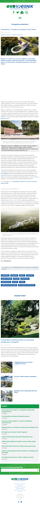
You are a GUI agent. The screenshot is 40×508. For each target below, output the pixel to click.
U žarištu (20, 491)
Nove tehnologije (20, 488)
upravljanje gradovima (9, 285)
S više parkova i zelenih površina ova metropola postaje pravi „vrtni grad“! (17, 341)
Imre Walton (4, 173)
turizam (16, 278)
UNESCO (22, 275)
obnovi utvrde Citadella (15, 200)
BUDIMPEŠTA (5, 275)
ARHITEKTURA (25, 278)
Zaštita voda (20, 485)
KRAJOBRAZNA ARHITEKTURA (26, 285)
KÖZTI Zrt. (32, 142)
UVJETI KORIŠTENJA (20, 497)
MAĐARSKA (14, 275)
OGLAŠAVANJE (17, 1)
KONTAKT (23, 1)
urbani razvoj (6, 281)
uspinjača (30, 275)
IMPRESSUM (20, 494)
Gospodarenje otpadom (20, 483)
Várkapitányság (9, 235)
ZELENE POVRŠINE (6, 278)
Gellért (15, 281)
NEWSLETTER (22, 13)
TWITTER (17, 13)
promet (22, 281)
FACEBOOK (11, 13)
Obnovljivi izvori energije (20, 490)
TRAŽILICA (28, 13)
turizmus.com (5, 118)
